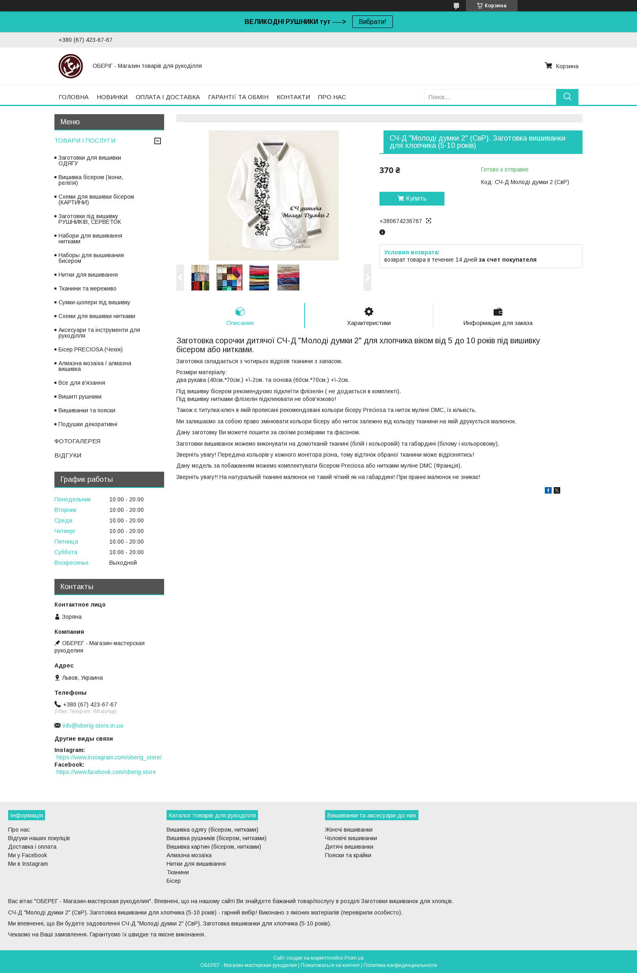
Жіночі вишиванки (349, 829)
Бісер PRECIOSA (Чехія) (90, 349)
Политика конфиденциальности (400, 965)
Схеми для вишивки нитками (96, 316)
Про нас (19, 829)
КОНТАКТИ (293, 96)
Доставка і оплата (32, 846)
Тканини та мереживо (87, 288)
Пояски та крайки (348, 855)
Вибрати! (372, 21)
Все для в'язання (81, 382)
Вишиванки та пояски (86, 410)
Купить (416, 198)
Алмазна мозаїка (189, 855)
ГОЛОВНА (73, 96)
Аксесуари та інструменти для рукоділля (99, 333)
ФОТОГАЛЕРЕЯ (77, 441)
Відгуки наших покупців (39, 838)
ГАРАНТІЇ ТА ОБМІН (238, 96)
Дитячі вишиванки (349, 846)
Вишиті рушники (80, 396)
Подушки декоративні (87, 424)
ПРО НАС (332, 96)
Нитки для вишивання (88, 274)
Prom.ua (354, 958)
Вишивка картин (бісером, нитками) (214, 846)
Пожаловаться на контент (330, 965)
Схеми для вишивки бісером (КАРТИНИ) (96, 199)
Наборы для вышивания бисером (91, 258)
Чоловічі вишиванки (351, 838)
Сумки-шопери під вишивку (94, 302)
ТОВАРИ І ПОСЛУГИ (84, 140)
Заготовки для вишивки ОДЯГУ (89, 160)
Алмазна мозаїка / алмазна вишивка (94, 366)
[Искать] (567, 97)
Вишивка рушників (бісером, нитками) (216, 838)
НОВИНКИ (112, 96)
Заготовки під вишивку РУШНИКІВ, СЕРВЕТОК (89, 219)
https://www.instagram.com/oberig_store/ (109, 757)
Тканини (178, 872)
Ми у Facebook (27, 855)
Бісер (174, 881)
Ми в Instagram (28, 863)
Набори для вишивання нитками (90, 238)
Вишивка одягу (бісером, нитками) (212, 829)
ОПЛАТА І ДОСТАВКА (168, 96)
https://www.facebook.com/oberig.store (106, 772)
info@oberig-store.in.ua (93, 725)
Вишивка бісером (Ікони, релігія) (90, 180)
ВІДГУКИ (67, 455)
